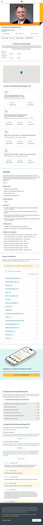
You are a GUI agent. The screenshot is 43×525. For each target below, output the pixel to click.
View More (4, 31)
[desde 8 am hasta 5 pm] (30, 122)
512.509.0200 (20, 143)
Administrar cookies (6, 520)
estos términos (36, 274)
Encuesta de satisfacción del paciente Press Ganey (14, 397)
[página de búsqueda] (41, 1)
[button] (21, 72)
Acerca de (12, 38)
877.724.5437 (20, 124)
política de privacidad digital (12, 516)
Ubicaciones (5, 38)
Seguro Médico (20, 38)
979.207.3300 (20, 162)
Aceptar (36, 520)
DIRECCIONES (12, 104)
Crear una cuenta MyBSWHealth (21, 375)
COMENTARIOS (29, 38)
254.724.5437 (31, 104)
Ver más (5, 183)
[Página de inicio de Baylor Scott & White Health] (21, 1)
